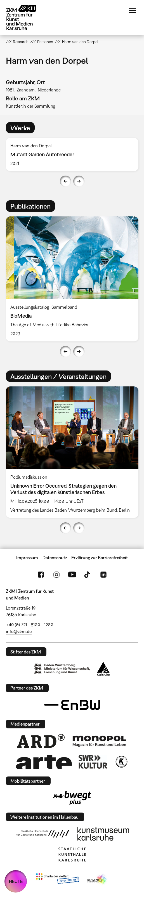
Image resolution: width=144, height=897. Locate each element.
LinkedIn (103, 574)
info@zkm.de (19, 631)
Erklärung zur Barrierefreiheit (99, 557)
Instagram (56, 574)
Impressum (27, 557)
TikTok (87, 574)
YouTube (72, 574)
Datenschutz (55, 557)
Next (78, 181)
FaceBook (40, 574)
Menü (132, 10)
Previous (65, 181)
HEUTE (16, 881)
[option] (72, 154)
